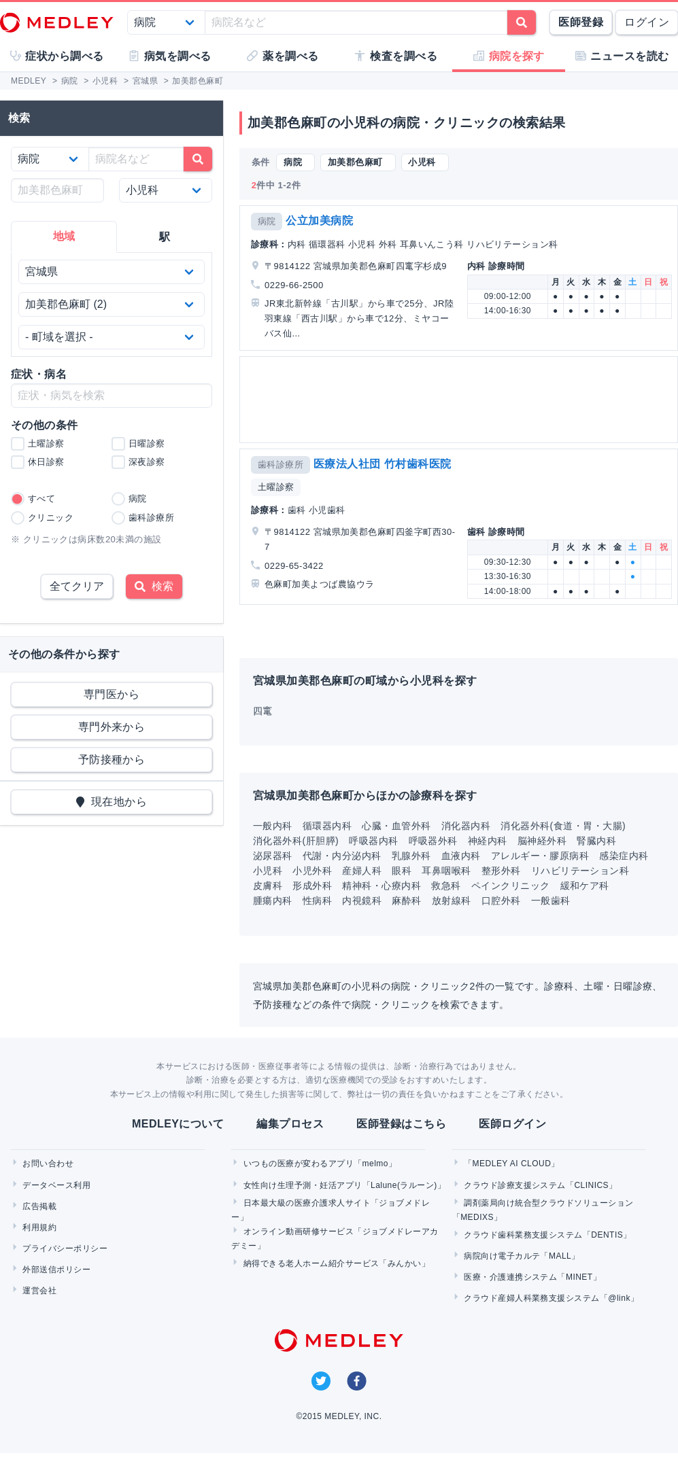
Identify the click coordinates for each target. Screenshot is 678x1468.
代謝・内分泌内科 (342, 855)
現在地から (112, 801)
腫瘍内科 (272, 900)
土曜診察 (276, 487)
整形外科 (501, 870)
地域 (64, 236)
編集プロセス (290, 1124)
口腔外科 (501, 900)
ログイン (646, 22)
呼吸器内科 (373, 840)
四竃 (263, 710)
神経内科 (487, 840)
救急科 (445, 885)
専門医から (111, 694)
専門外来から (112, 727)
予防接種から (112, 759)
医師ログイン (512, 1124)
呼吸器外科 (433, 840)
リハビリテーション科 (580, 870)
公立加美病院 (319, 220)
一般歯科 (551, 900)
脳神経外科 (542, 840)
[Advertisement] (457, 399)
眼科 (401, 870)
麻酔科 (406, 900)
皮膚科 (267, 885)
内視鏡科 (362, 900)
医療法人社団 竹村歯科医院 (382, 464)
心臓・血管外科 (396, 825)
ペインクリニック (510, 885)
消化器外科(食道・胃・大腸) (563, 825)
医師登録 (580, 22)
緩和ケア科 (584, 885)
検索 (154, 586)
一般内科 (272, 825)
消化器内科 (465, 825)
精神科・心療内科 (381, 885)
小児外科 (312, 870)
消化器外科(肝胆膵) (296, 840)
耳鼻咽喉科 (446, 870)
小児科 (267, 870)
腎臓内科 (596, 840)
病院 (267, 221)
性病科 (317, 900)
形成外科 (312, 885)
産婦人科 (362, 870)
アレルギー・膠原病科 (540, 855)
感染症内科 (623, 855)
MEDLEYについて (178, 1124)
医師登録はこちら (401, 1124)
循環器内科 (327, 825)
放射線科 (451, 900)
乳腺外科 (411, 855)
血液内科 (461, 855)
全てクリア (77, 586)
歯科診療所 (280, 464)
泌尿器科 (272, 855)
